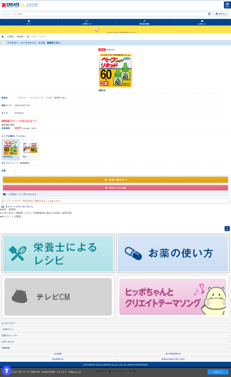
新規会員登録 (144, 24)
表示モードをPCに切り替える (19, 207)
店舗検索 (5, 348)
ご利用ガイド (86, 24)
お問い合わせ (7, 341)
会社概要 (58, 354)
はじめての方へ (8, 323)
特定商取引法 (57, 359)
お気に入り (202, 24)
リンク (78, 372)
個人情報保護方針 (173, 354)
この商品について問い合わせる (21, 194)
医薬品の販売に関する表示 (173, 359)
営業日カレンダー (9, 335)
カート (28, 24)
